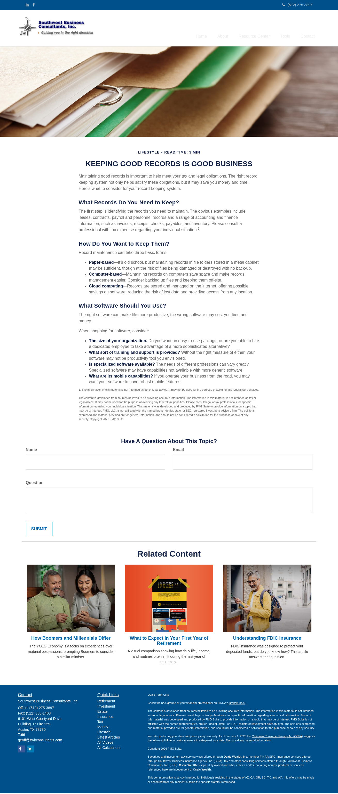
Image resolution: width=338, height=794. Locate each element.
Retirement (106, 702)
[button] (214, 28)
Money (102, 728)
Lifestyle (104, 733)
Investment (106, 707)
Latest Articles (108, 738)
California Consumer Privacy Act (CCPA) (277, 737)
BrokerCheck (237, 703)
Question (35, 484)
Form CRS (162, 695)
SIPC (272, 757)
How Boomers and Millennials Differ (71, 639)
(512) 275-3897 (297, 5)
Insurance (105, 718)
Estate (102, 712)
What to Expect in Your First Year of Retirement (169, 642)
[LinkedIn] (27, 4)
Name (31, 450)
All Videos (105, 743)
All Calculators (108, 749)
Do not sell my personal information (248, 741)
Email (178, 450)
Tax (100, 723)
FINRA (264, 757)
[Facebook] (34, 4)
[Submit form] (39, 530)
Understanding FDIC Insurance (267, 639)
